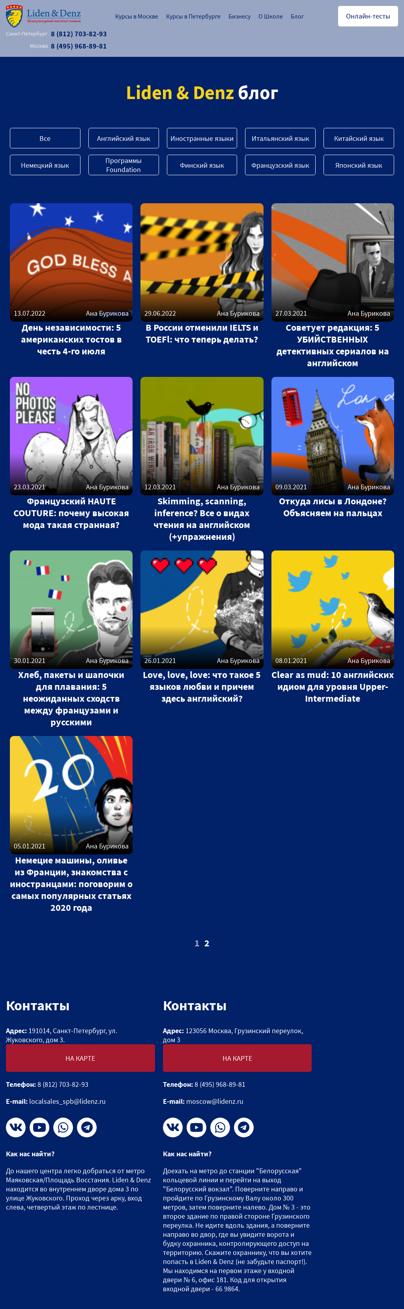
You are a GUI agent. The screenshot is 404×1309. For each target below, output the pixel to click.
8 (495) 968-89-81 (68, 46)
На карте (80, 1058)
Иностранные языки (202, 138)
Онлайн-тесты (368, 16)
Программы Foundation (123, 165)
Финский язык (202, 165)
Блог (297, 16)
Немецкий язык (45, 165)
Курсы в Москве (136, 16)
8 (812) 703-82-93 (56, 33)
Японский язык (358, 165)
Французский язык (280, 165)
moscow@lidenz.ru (214, 1101)
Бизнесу (239, 16)
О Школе (270, 16)
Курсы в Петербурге (193, 16)
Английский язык (123, 138)
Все (44, 138)
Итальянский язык (280, 138)
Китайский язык (359, 138)
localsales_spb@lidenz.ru (67, 1101)
